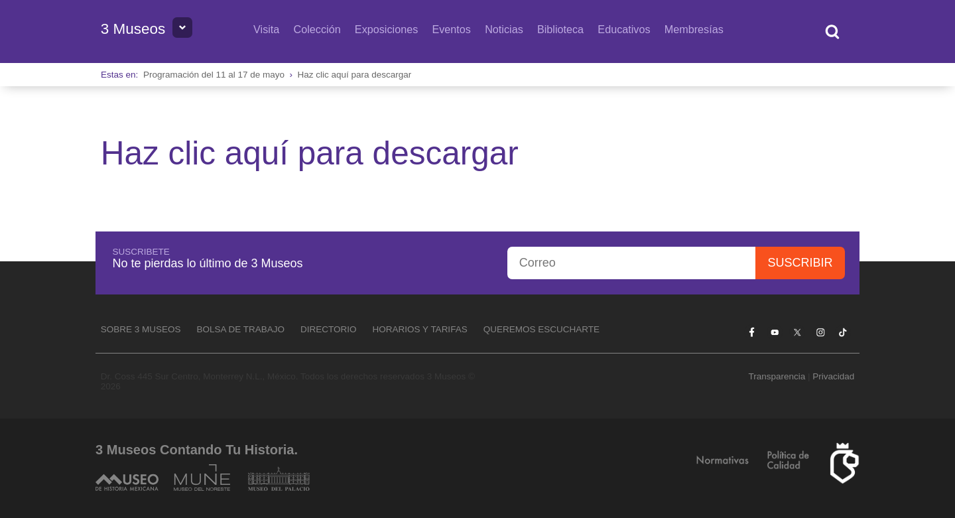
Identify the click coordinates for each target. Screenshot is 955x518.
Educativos (624, 29)
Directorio (328, 329)
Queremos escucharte (541, 329)
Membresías (694, 29)
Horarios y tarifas (420, 329)
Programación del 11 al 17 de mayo (214, 75)
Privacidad (833, 376)
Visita (266, 29)
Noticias (504, 29)
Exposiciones (386, 29)
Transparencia (776, 376)
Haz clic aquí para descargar (355, 75)
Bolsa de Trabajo (240, 329)
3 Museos (133, 29)
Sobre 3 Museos (141, 329)
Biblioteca (560, 29)
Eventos (451, 29)
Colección (317, 29)
